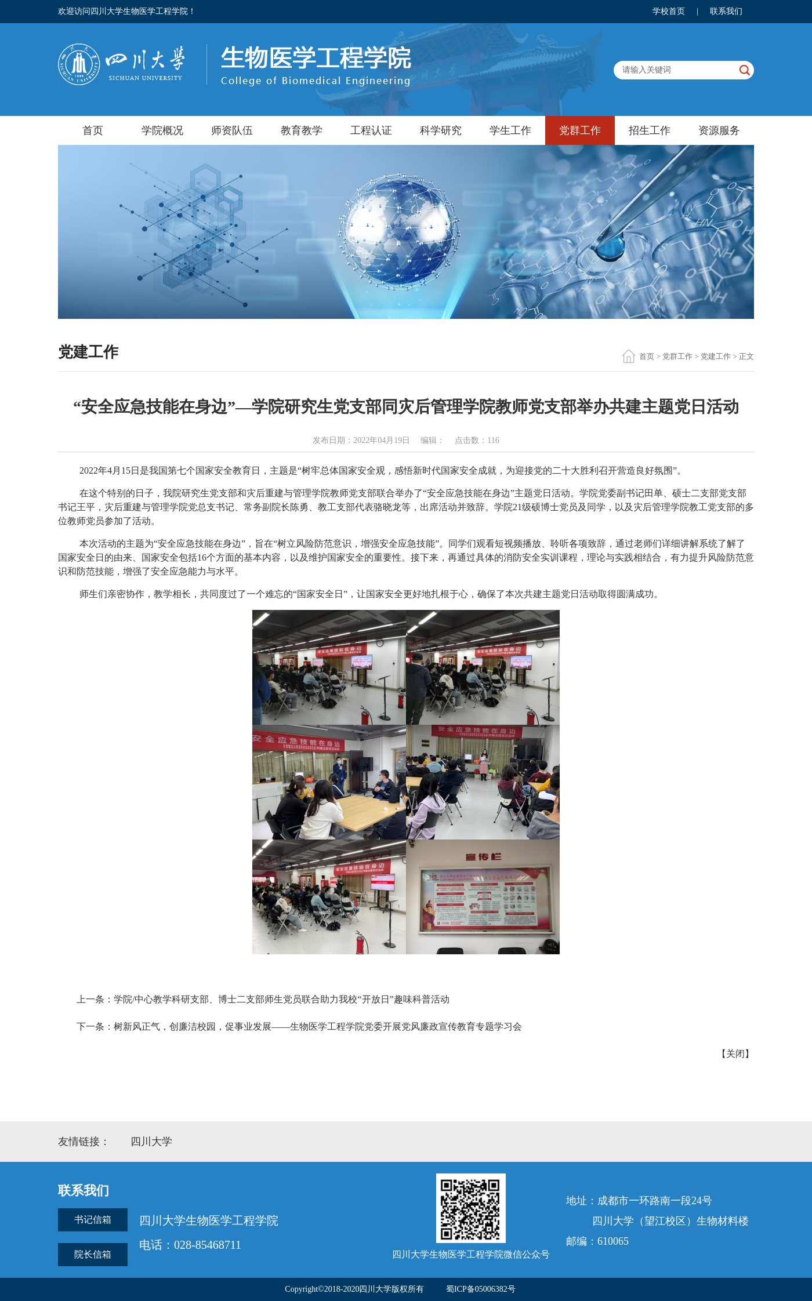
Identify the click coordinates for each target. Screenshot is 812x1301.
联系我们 (726, 11)
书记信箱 (92, 1219)
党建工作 (716, 356)
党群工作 (580, 130)
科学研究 (441, 130)
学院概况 (162, 130)
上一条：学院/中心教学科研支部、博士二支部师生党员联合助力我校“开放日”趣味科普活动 (263, 999)
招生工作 (649, 130)
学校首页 (668, 11)
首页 (92, 130)
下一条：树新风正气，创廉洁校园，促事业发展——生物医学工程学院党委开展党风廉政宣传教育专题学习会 (299, 1026)
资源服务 (719, 130)
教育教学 (301, 130)
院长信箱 (92, 1254)
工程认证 (371, 130)
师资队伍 (232, 130)
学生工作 (510, 130)
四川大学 (151, 1141)
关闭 (735, 1054)
